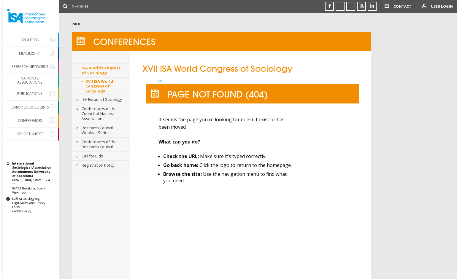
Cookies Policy (21, 211)
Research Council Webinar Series (97, 130)
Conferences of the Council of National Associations (99, 113)
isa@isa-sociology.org (25, 199)
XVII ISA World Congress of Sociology (99, 86)
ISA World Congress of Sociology (101, 70)
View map (19, 192)
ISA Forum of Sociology (102, 99)
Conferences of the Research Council (99, 144)
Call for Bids (92, 156)
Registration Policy (98, 165)
